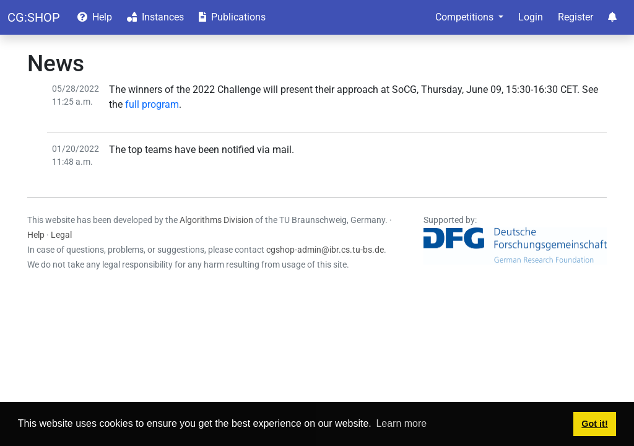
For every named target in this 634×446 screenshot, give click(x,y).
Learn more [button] (401, 423)
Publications (232, 17)
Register (575, 17)
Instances (155, 17)
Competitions (465, 17)
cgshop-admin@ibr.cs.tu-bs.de (325, 250)
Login (530, 17)
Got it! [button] (594, 424)
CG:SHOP (33, 17)
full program (152, 104)
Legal (61, 235)
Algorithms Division (216, 220)
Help (94, 17)
